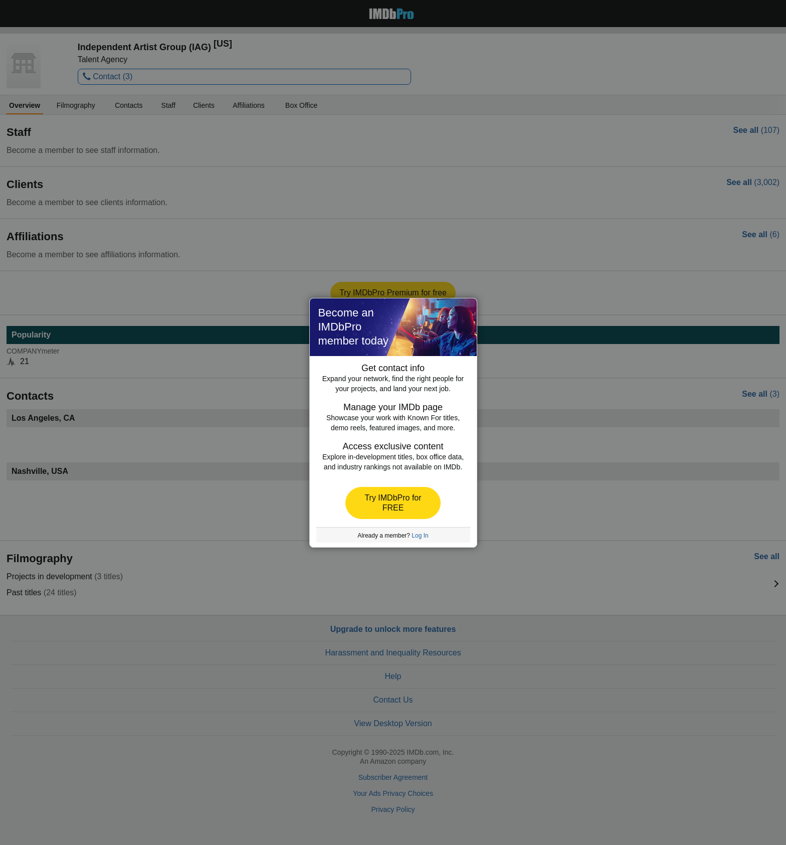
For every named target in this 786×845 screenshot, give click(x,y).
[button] (393, 503)
